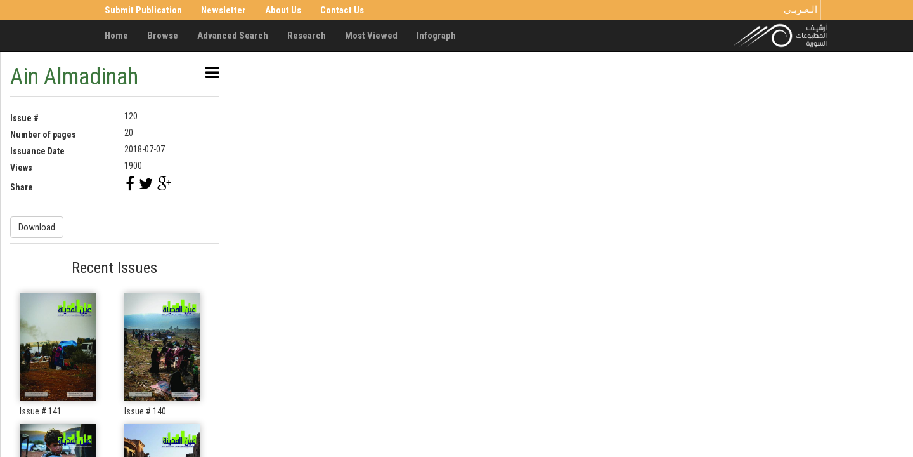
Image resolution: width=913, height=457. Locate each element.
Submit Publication (143, 10)
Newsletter (223, 10)
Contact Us (342, 10)
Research (306, 35)
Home (116, 35)
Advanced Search (232, 35)
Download (36, 227)
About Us (283, 10)
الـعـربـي (800, 9)
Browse (162, 35)
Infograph (436, 35)
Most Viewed (371, 35)
